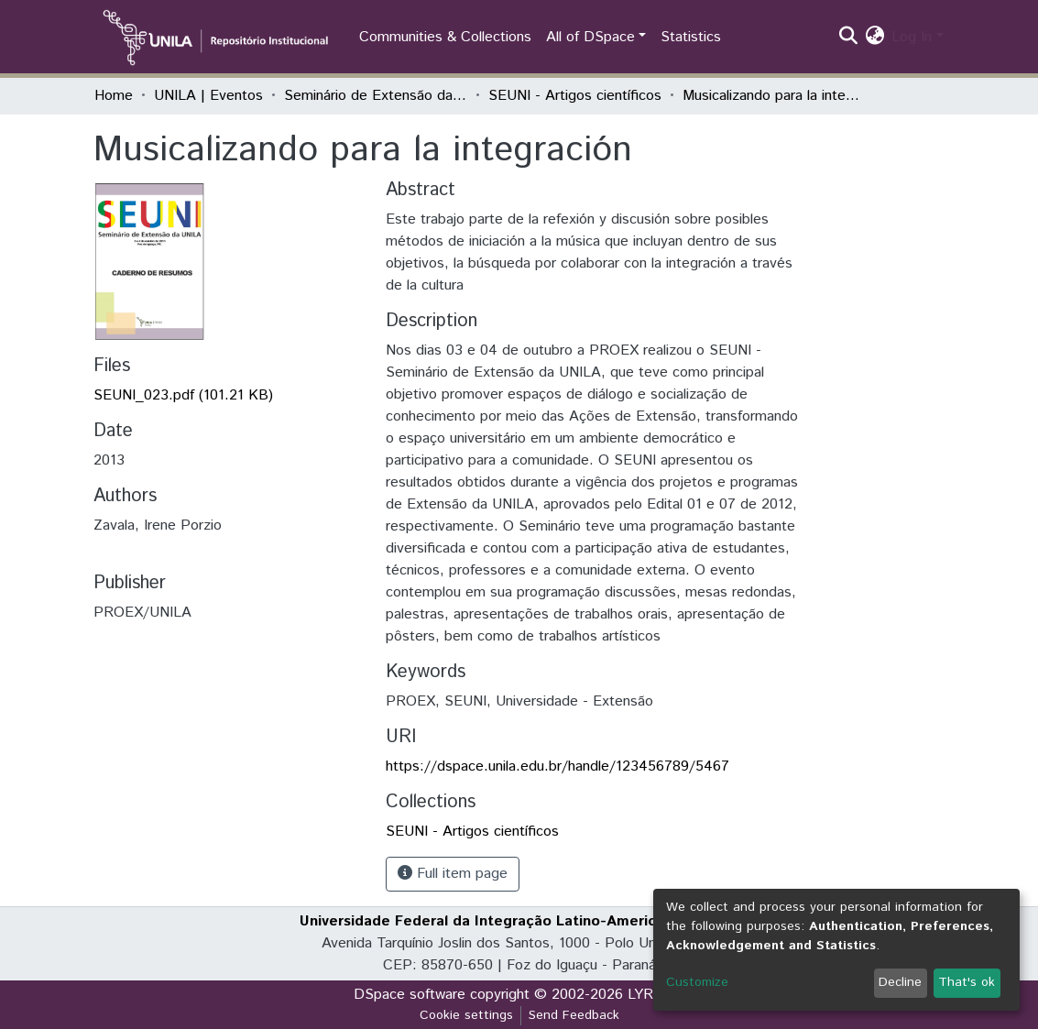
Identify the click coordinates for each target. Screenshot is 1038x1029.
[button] (874, 38)
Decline (900, 982)
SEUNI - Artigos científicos (574, 95)
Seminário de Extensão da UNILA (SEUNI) (375, 95)
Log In (911, 37)
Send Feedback (574, 1015)
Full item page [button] (453, 873)
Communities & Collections (445, 37)
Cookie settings (466, 1015)
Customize (697, 982)
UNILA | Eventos (208, 95)
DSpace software (409, 994)
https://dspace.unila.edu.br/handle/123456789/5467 (557, 766)
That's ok (966, 982)
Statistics (691, 37)
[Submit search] (847, 38)
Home (113, 95)
